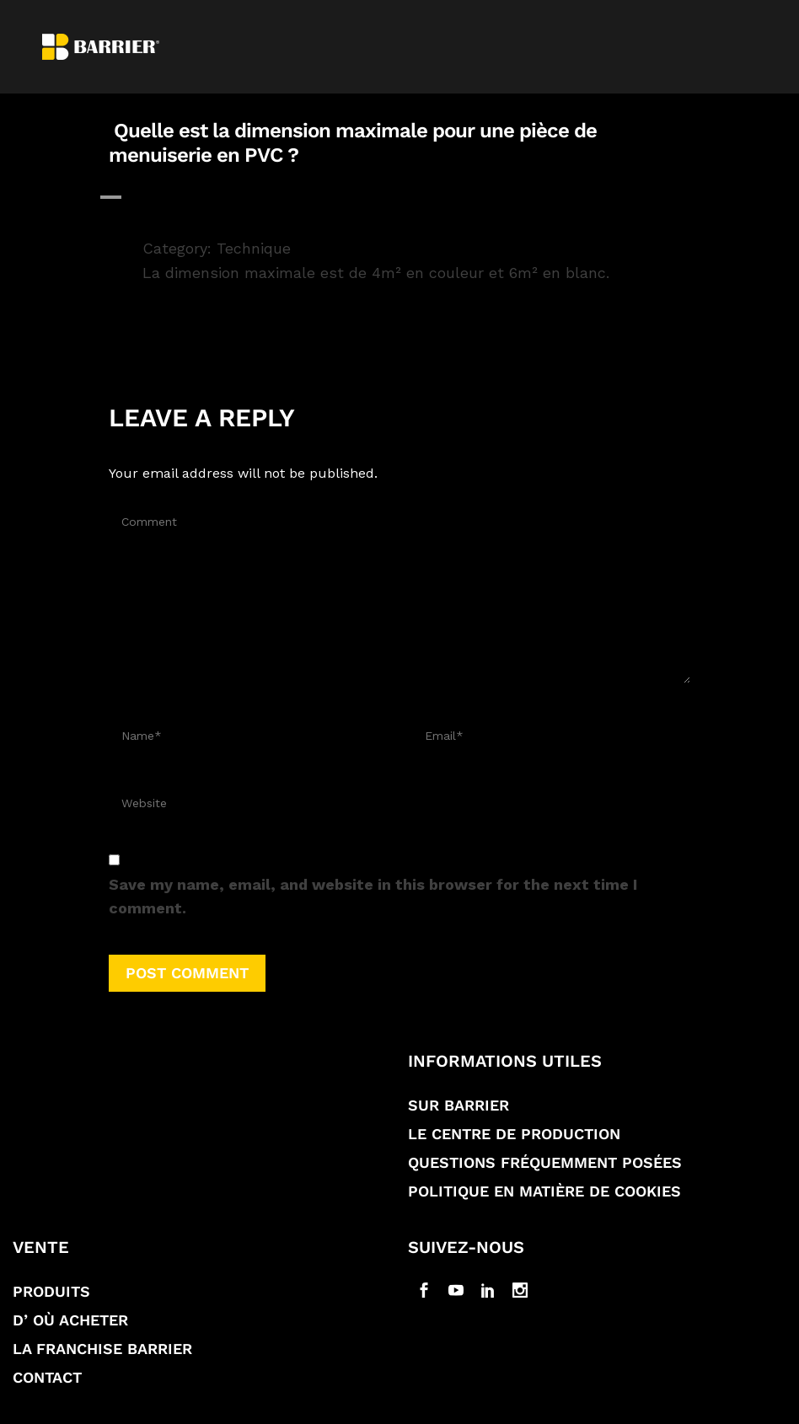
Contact (47, 1377)
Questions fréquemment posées (545, 1162)
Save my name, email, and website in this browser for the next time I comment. (373, 896)
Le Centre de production (514, 1134)
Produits (51, 1291)
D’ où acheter (70, 1320)
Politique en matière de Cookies (544, 1191)
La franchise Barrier (102, 1348)
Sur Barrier (458, 1105)
